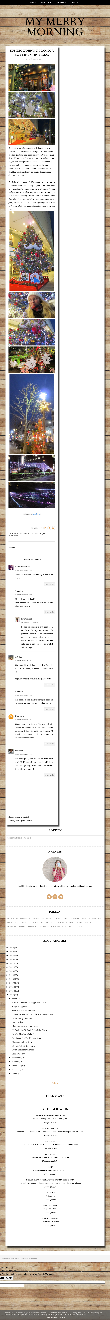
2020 (11, 971)
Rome (79, 922)
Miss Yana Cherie (50, 1205)
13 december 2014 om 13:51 (23, 661)
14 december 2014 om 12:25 (23, 695)
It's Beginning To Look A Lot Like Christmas (31, 1030)
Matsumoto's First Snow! (22, 1042)
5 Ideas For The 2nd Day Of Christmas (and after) (33, 1014)
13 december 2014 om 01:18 (23, 594)
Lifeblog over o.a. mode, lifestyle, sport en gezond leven (50, 1180)
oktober (15, 1061)
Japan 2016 (75, 918)
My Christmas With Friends (23, 1010)
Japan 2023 (96, 918)
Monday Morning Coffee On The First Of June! (50, 1119)
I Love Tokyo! (18, 1022)
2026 (11, 947)
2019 (11, 975)
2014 (11, 995)
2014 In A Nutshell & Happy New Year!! (29, 1002)
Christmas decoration (32, 534)
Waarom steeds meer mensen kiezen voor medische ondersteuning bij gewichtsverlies (50, 1131)
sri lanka (78, 927)
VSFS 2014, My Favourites (23, 1046)
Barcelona (25, 918)
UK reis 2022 (11, 927)
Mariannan (50, 1192)
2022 (11, 963)
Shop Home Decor (50, 1209)
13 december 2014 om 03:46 (29, 622)
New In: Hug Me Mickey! (23, 1034)
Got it (62, 1317)
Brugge (57, 918)
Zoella (50, 1167)
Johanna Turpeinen (50, 1218)
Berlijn (36, 918)
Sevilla (87, 922)
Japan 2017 (86, 918)
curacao (55, 927)
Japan (44, 534)
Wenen (22, 927)
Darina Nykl (50, 1141)
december (16, 999)
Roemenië (70, 922)
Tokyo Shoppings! (19, 1006)
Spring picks (50, 1196)
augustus (15, 1069)
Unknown (19, 716)
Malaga (44, 922)
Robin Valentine (22, 566)
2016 (11, 987)
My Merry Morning (55, 27)
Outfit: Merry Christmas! (22, 1018)
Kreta (9, 922)
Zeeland (32, 927)
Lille (17, 922)
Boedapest (47, 918)
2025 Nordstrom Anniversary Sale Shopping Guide (50, 1157)
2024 (11, 955)
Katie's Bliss (50, 1154)
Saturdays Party (18, 1054)
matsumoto (13, 536)
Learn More (51, 1317)
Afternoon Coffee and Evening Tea (50, 1115)
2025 (11, 951)
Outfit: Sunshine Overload (23, 1050)
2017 (11, 983)
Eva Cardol (26, 619)
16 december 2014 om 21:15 (23, 754)
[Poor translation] (9, 1278)
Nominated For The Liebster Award (27, 1038)
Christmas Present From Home (25, 1026)
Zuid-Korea (43, 927)
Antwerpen (12, 918)
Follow (55, 1083)
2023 (11, 959)
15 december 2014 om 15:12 (23, 720)
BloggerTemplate (32, 1258)
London (34, 922)
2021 (11, 967)
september (16, 1065)
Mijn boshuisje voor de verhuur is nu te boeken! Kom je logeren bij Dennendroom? (50, 1183)
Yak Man (19, 751)
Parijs (53, 922)
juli (13, 1073)
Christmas (18, 534)
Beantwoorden (49, 584)
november (16, 1057)
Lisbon (25, 922)
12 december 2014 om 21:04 (23, 570)
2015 (11, 991)
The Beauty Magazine (50, 1128)
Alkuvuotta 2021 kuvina (50, 1222)
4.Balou (18, 657)
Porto (61, 922)
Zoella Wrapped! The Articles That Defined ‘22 (50, 1170)
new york (66, 927)
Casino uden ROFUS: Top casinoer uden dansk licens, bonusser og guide (50, 1144)
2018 (11, 979)
